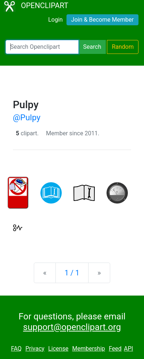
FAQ (16, 348)
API (128, 348)
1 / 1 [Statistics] (72, 272)
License (58, 348)
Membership (88, 348)
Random (123, 46)
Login (55, 19)
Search (92, 46)
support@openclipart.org (72, 327)
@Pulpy (26, 117)
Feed (115, 348)
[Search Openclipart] (42, 47)
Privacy (34, 348)
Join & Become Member (102, 19)
